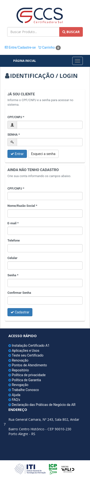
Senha (11, 275)
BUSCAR (71, 31)
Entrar (17, 154)
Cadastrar (20, 312)
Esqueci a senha (43, 154)
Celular (12, 258)
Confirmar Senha (19, 292)
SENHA (12, 134)
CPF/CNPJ (14, 117)
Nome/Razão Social (21, 205)
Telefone (13, 240)
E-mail (12, 223)
